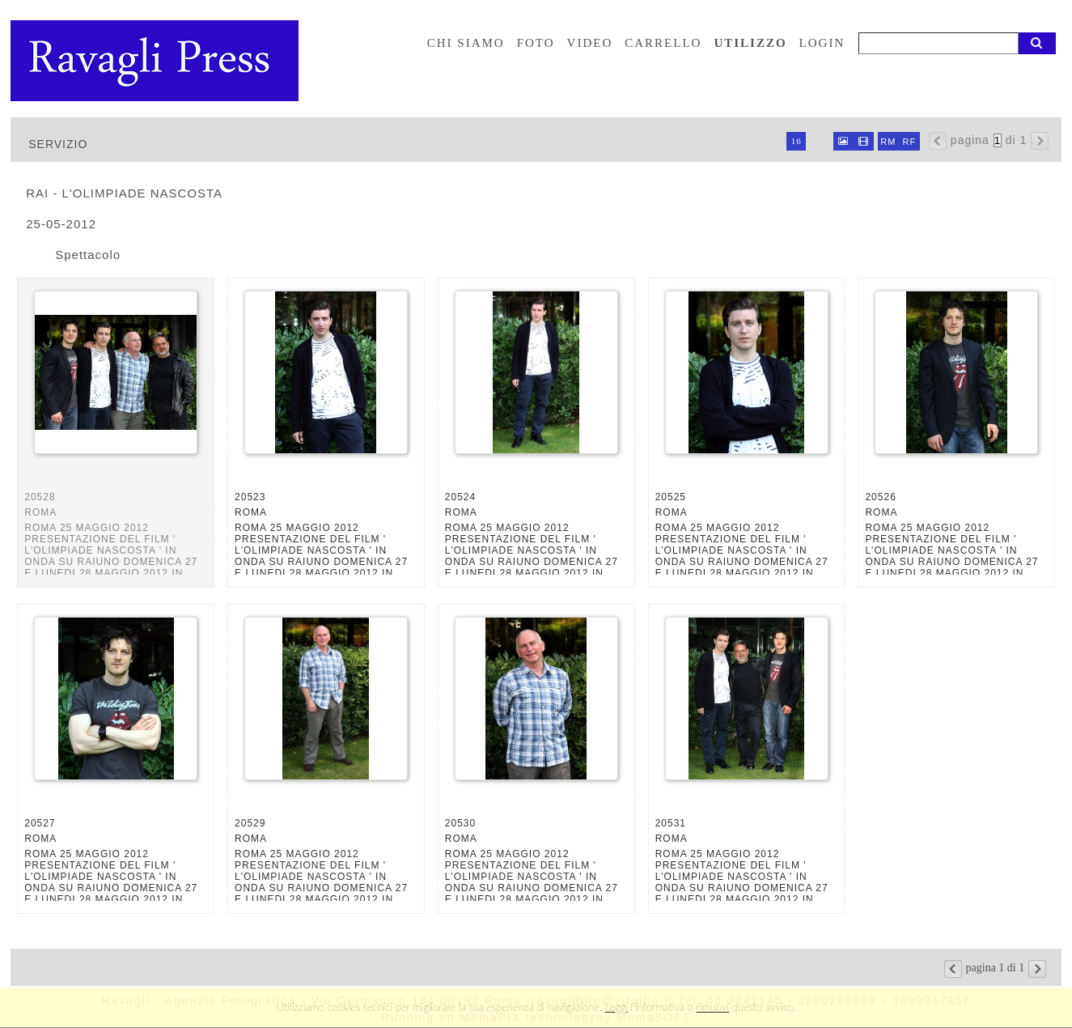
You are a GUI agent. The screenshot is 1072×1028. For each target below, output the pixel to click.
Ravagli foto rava (156, 61)
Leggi (616, 1006)
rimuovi (713, 1006)
